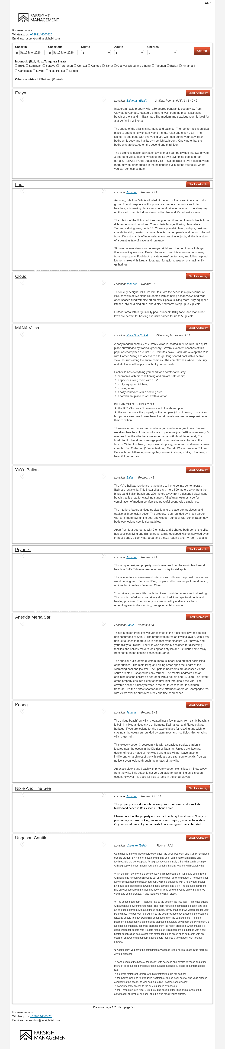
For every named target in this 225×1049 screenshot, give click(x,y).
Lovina (38, 70)
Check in (21, 46)
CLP (209, 2)
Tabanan (159, 65)
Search (202, 51)
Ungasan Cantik (30, 837)
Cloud (21, 276)
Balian (172, 65)
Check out (55, 46)
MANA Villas (27, 328)
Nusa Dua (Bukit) (137, 335)
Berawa (49, 65)
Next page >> (126, 1007)
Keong (21, 704)
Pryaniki (23, 549)
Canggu (94, 65)
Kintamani (187, 65)
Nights (85, 46)
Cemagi (80, 65)
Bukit (20, 65)
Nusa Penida (55, 70)
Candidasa (23, 70)
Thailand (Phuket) (50, 79)
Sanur (107, 65)
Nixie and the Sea (33, 788)
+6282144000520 (41, 34)
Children (153, 46)
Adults (118, 46)
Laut (19, 184)
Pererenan (64, 65)
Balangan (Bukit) (136, 100)
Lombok (72, 70)
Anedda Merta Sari (33, 617)
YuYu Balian (27, 469)
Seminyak (33, 65)
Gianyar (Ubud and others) (132, 65)
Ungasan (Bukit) (136, 845)
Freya (20, 93)
